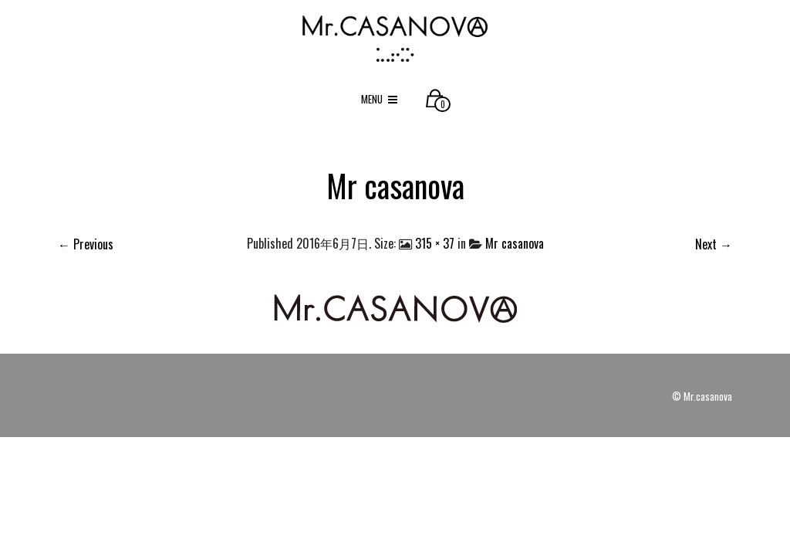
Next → (713, 244)
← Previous (85, 244)
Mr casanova (514, 243)
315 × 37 (434, 243)
